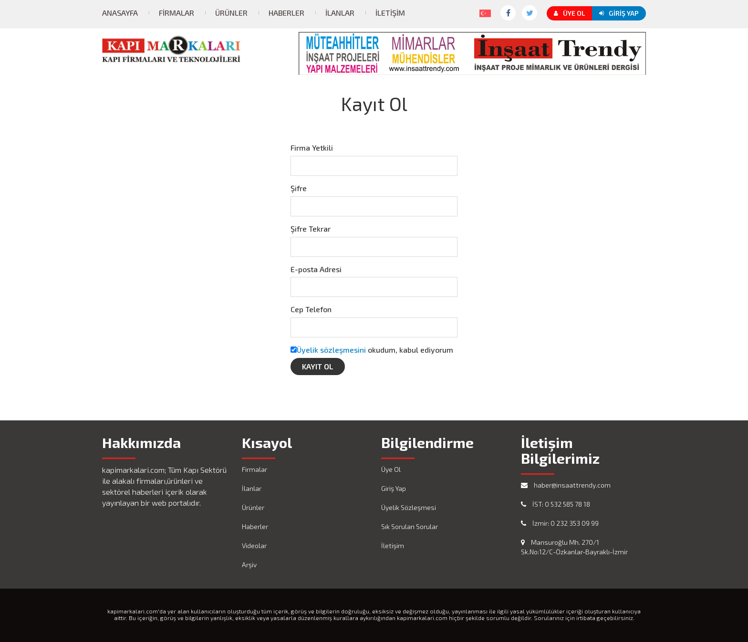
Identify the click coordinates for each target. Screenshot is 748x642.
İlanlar (339, 12)
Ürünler (231, 12)
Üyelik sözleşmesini (331, 349)
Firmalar (176, 12)
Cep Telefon (311, 309)
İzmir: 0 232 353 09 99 (560, 523)
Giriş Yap (619, 13)
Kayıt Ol (317, 366)
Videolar (254, 545)
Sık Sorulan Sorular (409, 526)
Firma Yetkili (312, 147)
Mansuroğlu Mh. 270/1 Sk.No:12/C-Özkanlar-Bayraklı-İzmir (574, 547)
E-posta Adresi (316, 269)
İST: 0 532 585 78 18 (555, 504)
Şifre (299, 188)
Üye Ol (569, 13)
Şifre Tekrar (311, 228)
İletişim (390, 12)
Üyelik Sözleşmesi (408, 507)
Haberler (286, 12)
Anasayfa (120, 12)
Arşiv (249, 564)
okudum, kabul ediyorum (375, 349)
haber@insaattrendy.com (566, 485)
